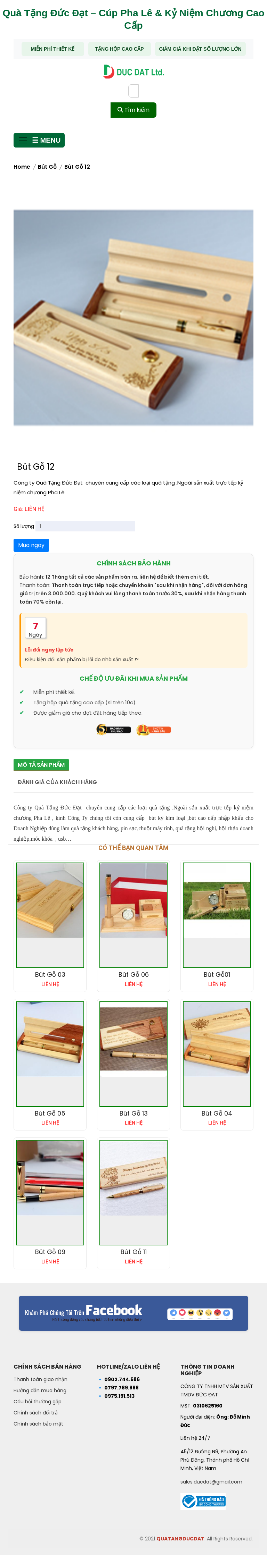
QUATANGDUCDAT (180, 1537)
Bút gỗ (47, 167)
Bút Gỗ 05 (50, 1112)
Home (22, 167)
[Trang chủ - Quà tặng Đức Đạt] (133, 72)
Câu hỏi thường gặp (38, 1400)
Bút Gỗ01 (217, 973)
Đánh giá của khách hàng (57, 781)
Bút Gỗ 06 (134, 973)
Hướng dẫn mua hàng (40, 1389)
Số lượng (24, 526)
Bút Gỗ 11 (134, 1250)
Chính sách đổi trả (36, 1411)
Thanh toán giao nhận (40, 1378)
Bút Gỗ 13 (134, 1112)
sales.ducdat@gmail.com (211, 1480)
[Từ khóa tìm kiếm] (133, 91)
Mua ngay (31, 545)
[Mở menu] (39, 140)
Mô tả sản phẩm (41, 765)
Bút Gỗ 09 (50, 1250)
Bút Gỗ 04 (217, 1112)
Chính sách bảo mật (38, 1422)
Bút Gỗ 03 (50, 973)
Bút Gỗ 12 (77, 167)
